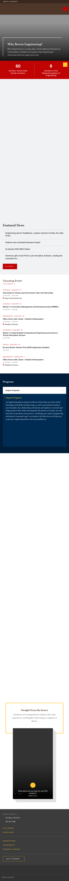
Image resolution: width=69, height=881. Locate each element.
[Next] (65, 64)
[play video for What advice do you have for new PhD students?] (33, 789)
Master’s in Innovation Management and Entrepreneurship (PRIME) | (31, 307)
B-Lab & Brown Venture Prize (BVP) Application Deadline (26, 347)
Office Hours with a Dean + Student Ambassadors (23, 319)
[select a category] (34, 390)
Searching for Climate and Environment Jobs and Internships (28, 293)
